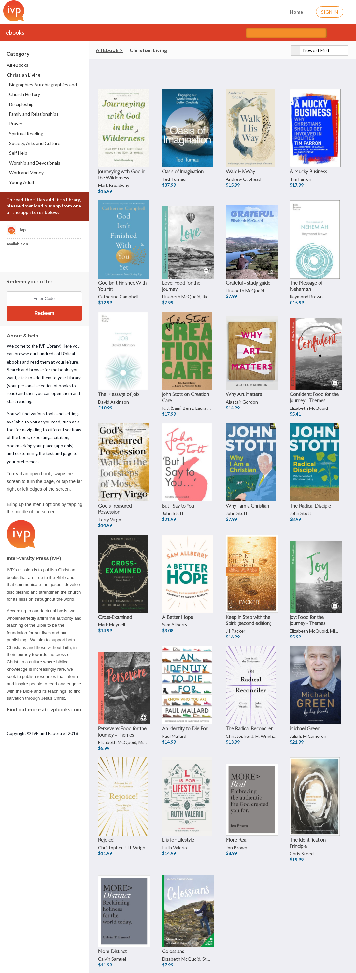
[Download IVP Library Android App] (30, 259)
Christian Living (148, 50)
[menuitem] (44, 65)
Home (292, 11)
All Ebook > (109, 50)
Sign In (329, 12)
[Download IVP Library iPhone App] (14, 259)
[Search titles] (286, 33)
